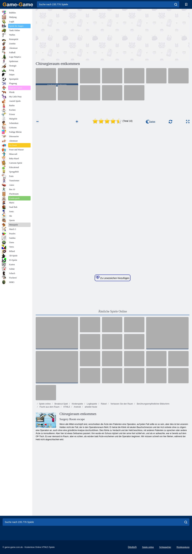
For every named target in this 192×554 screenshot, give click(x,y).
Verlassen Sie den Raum (121, 404)
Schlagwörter (165, 547)
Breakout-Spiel (61, 404)
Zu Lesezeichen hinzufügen (112, 277)
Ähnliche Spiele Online (112, 311)
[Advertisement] (74, 34)
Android (77, 407)
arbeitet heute (90, 407)
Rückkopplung (183, 547)
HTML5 (66, 407)
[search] (175, 4)
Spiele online (45, 404)
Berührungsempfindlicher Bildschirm (152, 404)
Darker (150, 122)
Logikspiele (91, 404)
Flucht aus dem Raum (49, 407)
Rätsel (103, 404)
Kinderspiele (77, 404)
